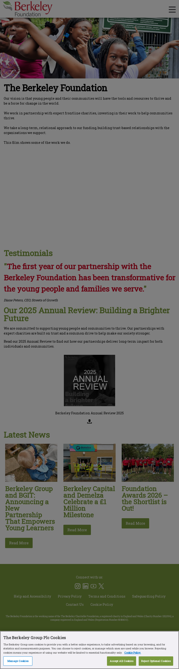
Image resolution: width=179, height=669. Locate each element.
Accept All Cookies (121, 661)
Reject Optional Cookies (156, 661)
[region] (89, 650)
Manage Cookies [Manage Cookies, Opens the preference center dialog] (17, 661)
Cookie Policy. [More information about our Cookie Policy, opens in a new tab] (132, 652)
